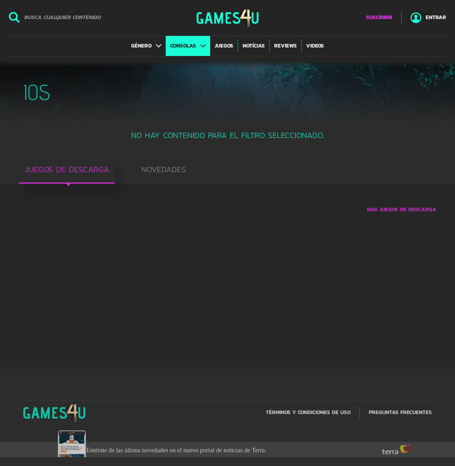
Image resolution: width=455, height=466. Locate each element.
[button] (146, 45)
